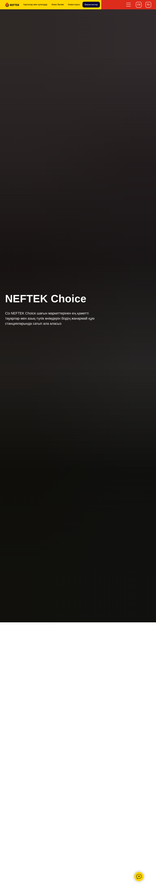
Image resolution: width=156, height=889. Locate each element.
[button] (128, 5)
